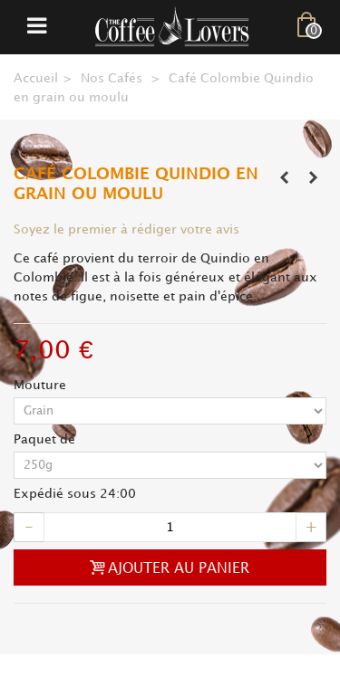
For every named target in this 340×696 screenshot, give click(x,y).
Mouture (42, 385)
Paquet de (46, 439)
